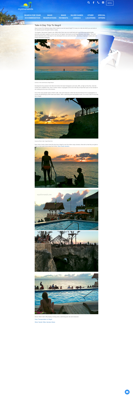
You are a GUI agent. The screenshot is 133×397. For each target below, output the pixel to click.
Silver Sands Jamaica (63, 146)
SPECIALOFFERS (101, 16)
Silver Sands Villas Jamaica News (45, 322)
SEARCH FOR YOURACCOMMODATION (32, 16)
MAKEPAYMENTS (63, 16)
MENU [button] (110, 3)
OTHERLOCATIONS (90, 16)
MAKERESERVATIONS (49, 16)
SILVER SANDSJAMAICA (77, 16)
